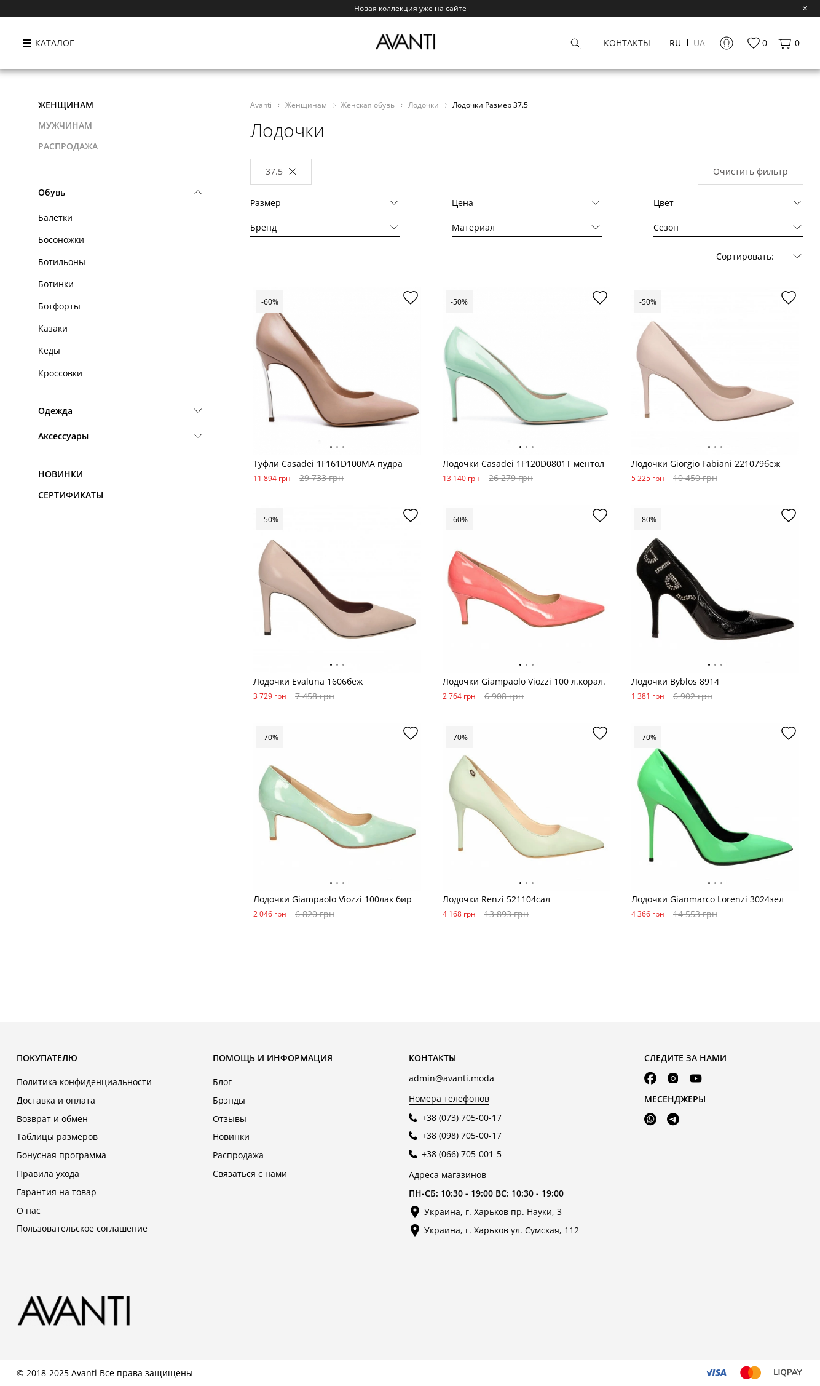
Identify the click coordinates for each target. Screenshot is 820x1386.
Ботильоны (61, 262)
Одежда (55, 410)
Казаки (53, 328)
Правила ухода (48, 1173)
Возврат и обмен (52, 1119)
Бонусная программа (61, 1155)
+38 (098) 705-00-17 (462, 1135)
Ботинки (56, 284)
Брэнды (229, 1100)
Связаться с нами (250, 1173)
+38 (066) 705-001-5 (462, 1154)
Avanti (262, 105)
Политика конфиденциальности (84, 1082)
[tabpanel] (337, 371)
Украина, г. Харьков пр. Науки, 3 (493, 1211)
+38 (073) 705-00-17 (462, 1117)
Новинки (60, 474)
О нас (29, 1210)
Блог (222, 1082)
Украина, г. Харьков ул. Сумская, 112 (501, 1230)
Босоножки (61, 239)
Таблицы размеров (57, 1136)
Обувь (51, 192)
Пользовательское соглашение (82, 1228)
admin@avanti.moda (451, 1078)
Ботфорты (59, 306)
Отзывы (229, 1119)
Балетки (55, 217)
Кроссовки (60, 373)
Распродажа (238, 1155)
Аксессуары (63, 436)
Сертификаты (70, 495)
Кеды (49, 350)
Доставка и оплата (56, 1100)
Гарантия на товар (57, 1192)
